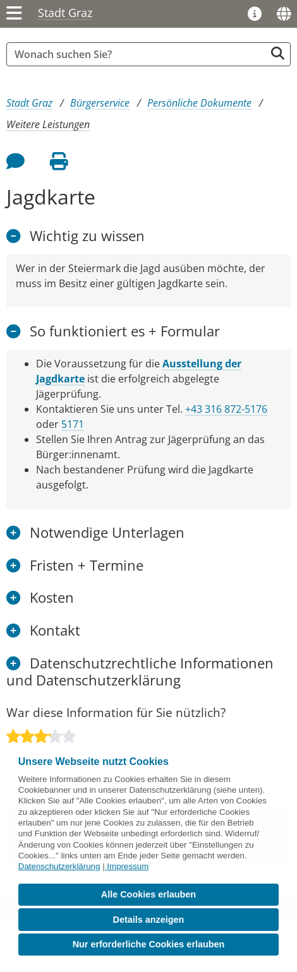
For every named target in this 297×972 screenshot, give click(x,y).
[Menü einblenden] (14, 13)
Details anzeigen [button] (149, 920)
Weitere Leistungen (48, 124)
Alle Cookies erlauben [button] (148, 894)
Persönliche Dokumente (199, 103)
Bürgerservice (100, 103)
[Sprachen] (284, 14)
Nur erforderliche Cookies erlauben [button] (149, 944)
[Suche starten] (277, 53)
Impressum (127, 866)
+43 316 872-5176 (226, 409)
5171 (72, 424)
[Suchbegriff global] (139, 54)
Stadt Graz (65, 12)
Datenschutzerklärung (59, 866)
